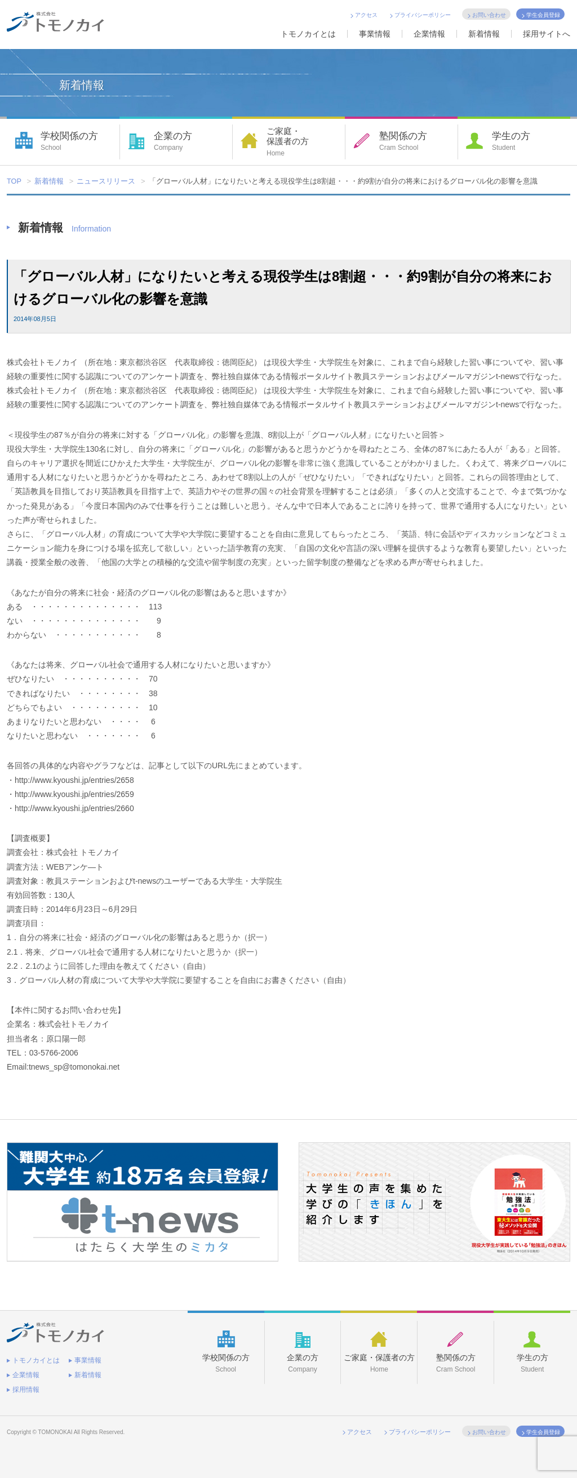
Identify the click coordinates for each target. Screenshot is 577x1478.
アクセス (366, 15)
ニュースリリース (106, 181)
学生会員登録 (543, 15)
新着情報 (484, 33)
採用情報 (25, 1386)
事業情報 (374, 33)
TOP (14, 181)
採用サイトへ (546, 33)
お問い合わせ (489, 15)
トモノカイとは (308, 33)
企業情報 (429, 33)
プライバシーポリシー (422, 15)
